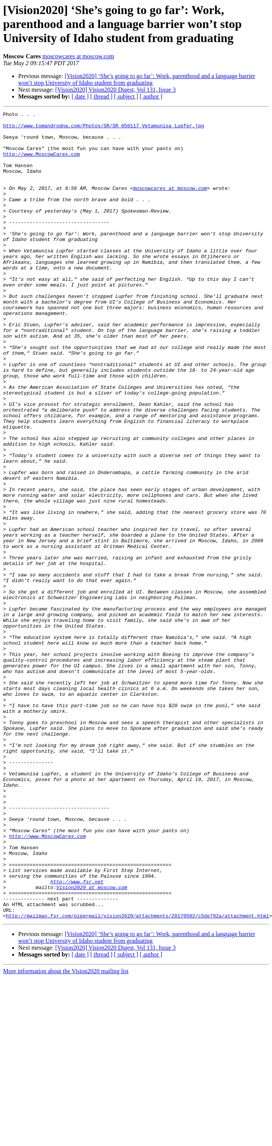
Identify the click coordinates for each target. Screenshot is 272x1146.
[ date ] (80, 96)
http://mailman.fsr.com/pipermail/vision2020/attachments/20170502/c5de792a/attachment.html (137, 1077)
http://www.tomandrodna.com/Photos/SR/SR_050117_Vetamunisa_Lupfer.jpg (103, 128)
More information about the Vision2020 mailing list (65, 1132)
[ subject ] (126, 96)
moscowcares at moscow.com (78, 56)
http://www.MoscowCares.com (41, 163)
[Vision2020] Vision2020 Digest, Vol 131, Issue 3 (115, 89)
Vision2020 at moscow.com (91, 1043)
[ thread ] (101, 96)
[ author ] (151, 96)
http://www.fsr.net (76, 1036)
